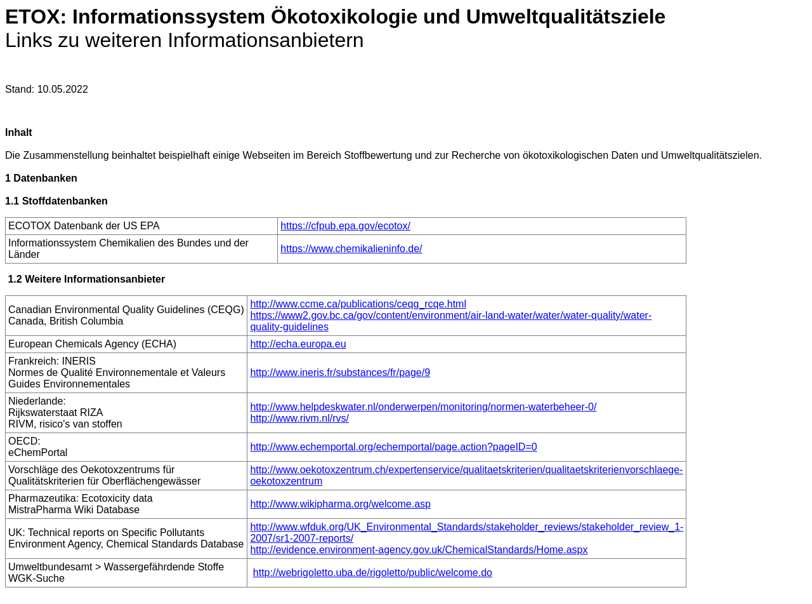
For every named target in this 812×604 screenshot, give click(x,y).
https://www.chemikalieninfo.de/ (351, 248)
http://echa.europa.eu (298, 344)
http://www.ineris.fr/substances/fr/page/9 (340, 372)
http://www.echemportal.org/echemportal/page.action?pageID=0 (393, 446)
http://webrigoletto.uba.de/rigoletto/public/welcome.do (372, 572)
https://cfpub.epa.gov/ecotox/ (345, 225)
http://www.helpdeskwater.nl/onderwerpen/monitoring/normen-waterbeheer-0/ (423, 406)
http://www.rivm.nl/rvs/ (299, 418)
